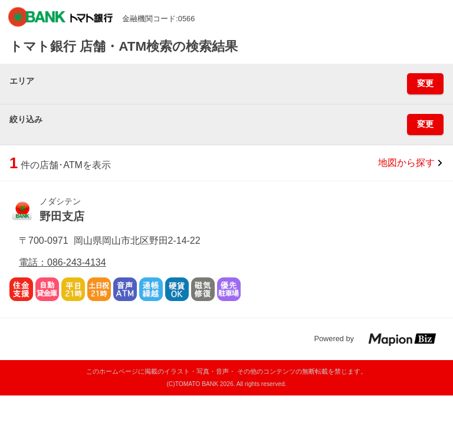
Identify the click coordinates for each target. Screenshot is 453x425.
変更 (425, 83)
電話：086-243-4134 (62, 262)
